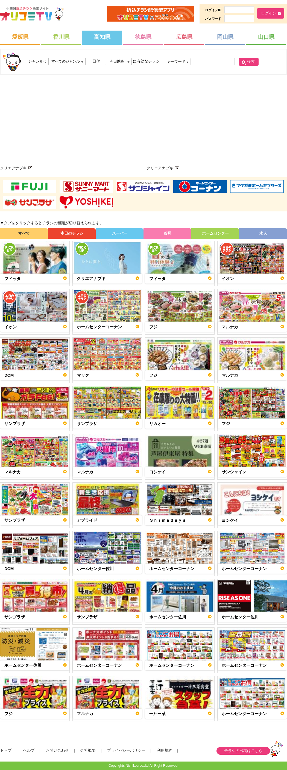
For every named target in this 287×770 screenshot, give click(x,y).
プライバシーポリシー (126, 750)
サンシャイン (234, 472)
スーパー (119, 233)
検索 (251, 61)
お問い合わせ (57, 750)
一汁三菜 (157, 713)
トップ (5, 750)
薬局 (167, 233)
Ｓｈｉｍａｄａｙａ (167, 520)
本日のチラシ (71, 233)
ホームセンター (215, 233)
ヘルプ (28, 750)
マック (83, 375)
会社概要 (88, 750)
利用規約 (164, 750)
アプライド (87, 520)
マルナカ (230, 326)
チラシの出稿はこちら (243, 750)
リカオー (157, 423)
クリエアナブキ (91, 278)
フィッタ (12, 278)
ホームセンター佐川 (95, 568)
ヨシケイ (157, 472)
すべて (24, 233)
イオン (228, 278)
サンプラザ (14, 423)
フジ (153, 326)
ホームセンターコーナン (99, 326)
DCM (9, 375)
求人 (263, 233)
